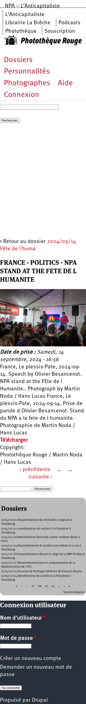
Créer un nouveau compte (30, 658)
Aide (65, 83)
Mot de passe (18, 638)
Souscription (59, 31)
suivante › (40, 477)
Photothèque (20, 31)
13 (46, 586)
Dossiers (18, 60)
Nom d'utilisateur (23, 618)
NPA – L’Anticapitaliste (32, 6)
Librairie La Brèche (27, 23)
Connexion (21, 95)
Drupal (40, 700)
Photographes (27, 83)
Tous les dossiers (74, 592)
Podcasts (69, 23)
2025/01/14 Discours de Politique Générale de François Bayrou (41, 571)
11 (33, 586)
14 (52, 586)
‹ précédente (34, 469)
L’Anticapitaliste (24, 14)
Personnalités (27, 71)
